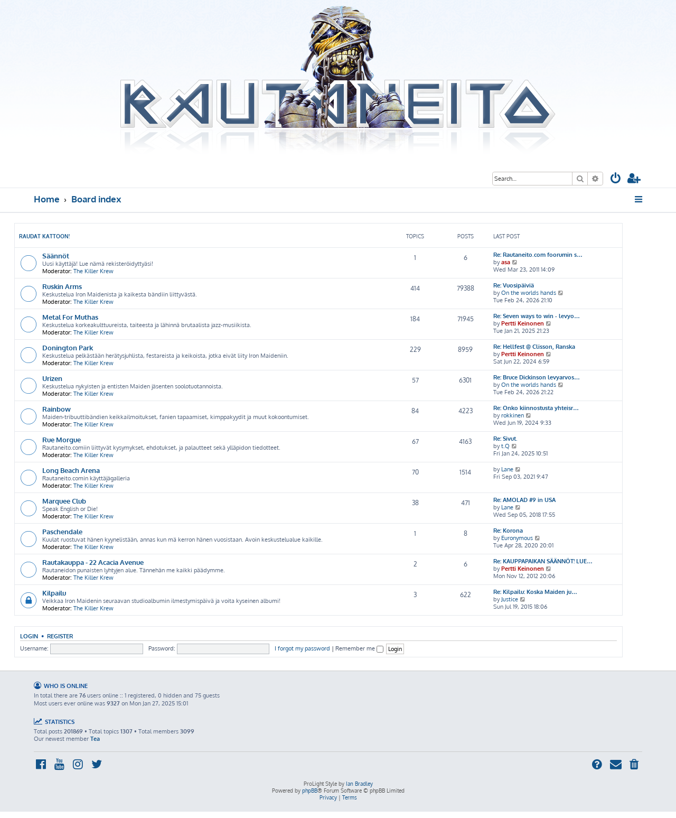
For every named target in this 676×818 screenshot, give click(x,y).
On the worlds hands (528, 292)
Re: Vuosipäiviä (513, 285)
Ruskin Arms (62, 286)
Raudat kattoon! (44, 236)
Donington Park (67, 347)
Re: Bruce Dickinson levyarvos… (536, 377)
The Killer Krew (93, 271)
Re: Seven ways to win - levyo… (536, 316)
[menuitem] (615, 179)
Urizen (52, 378)
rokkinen (512, 415)
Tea (95, 738)
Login (29, 636)
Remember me (359, 648)
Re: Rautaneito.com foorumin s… (538, 254)
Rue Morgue (61, 439)
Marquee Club (64, 500)
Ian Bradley (359, 783)
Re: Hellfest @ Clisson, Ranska (534, 346)
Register (60, 636)
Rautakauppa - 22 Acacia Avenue (93, 561)
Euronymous (517, 538)
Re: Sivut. (505, 438)
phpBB (309, 790)
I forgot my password (302, 648)
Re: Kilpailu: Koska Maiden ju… (535, 592)
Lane (507, 469)
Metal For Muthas (70, 316)
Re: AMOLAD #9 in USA (524, 500)
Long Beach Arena (71, 470)
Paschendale (62, 531)
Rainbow (56, 408)
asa (505, 262)
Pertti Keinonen (522, 323)
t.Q (505, 446)
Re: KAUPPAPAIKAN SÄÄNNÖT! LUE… (543, 561)
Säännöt (55, 255)
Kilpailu (54, 592)
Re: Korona (508, 530)
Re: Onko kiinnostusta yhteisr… (536, 408)
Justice (509, 599)
